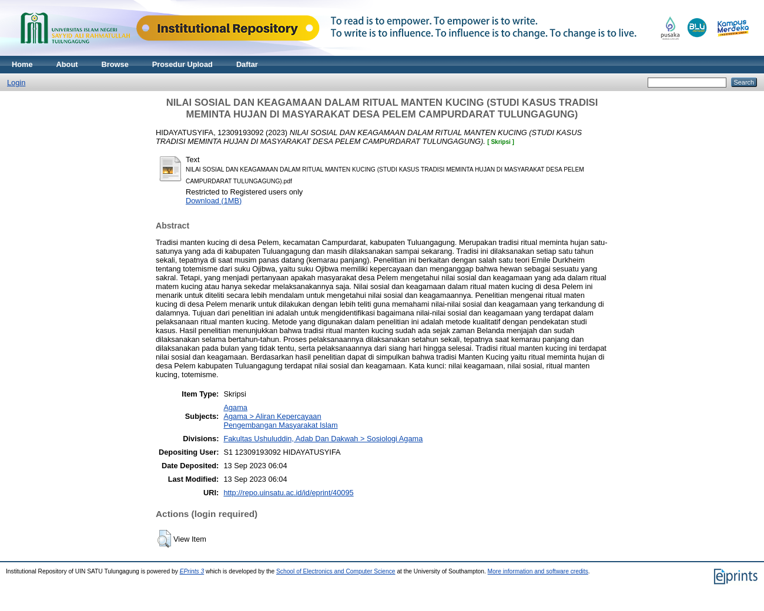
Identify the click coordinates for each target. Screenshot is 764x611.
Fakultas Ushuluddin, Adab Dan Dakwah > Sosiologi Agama (323, 438)
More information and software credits (538, 571)
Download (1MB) (214, 200)
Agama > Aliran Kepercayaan (272, 416)
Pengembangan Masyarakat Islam (280, 425)
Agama (235, 407)
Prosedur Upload (182, 64)
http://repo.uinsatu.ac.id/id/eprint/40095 (288, 492)
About (67, 64)
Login (16, 82)
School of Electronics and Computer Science (336, 571)
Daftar (247, 64)
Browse (115, 64)
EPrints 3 (192, 571)
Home (22, 64)
